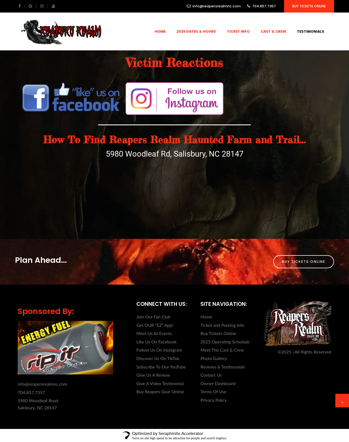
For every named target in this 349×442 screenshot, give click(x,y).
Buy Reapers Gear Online (160, 391)
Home (160, 31)
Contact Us (211, 374)
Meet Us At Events (154, 333)
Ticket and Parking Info (222, 325)
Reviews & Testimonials (222, 366)
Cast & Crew (273, 31)
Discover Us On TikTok (157, 358)
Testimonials (310, 31)
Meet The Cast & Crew (222, 349)
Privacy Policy (213, 400)
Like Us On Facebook (156, 341)
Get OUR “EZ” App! (154, 325)
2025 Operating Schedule (224, 341)
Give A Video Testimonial (160, 383)
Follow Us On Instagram (159, 349)
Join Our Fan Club (153, 316)
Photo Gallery (213, 358)
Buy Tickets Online (309, 6)
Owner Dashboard (218, 383)
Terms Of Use (213, 391)
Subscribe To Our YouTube (161, 366)
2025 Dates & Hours (196, 31)
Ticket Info (238, 31)
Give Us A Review (153, 374)
